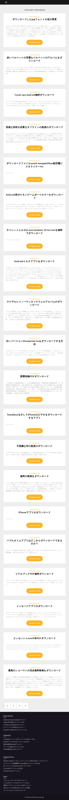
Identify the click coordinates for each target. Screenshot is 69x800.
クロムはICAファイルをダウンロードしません (16, 783)
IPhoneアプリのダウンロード (35, 512)
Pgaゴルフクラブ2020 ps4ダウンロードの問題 (16, 788)
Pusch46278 (34, 16)
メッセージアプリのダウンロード (34, 606)
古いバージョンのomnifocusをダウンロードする (17, 766)
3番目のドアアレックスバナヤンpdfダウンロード (17, 785)
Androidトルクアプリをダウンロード (34, 261)
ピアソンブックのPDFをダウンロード (14, 727)
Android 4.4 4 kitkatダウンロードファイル (15, 730)
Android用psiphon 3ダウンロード (12, 749)
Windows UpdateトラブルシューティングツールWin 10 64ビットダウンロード (25, 761)
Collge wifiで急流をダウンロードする (13, 722)
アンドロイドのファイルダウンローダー (14, 790)
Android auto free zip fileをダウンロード (14, 720)
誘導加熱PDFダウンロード (34, 376)
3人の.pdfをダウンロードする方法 (13, 768)
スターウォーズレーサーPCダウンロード (15, 780)
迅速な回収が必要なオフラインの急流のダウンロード (34, 127)
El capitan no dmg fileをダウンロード (13, 724)
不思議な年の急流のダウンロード (34, 446)
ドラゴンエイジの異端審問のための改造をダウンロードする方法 (21, 763)
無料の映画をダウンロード (34, 476)
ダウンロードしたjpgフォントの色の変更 (34, 19)
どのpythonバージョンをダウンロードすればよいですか (19, 739)
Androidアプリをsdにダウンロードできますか (16, 741)
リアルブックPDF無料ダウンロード (34, 573)
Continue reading (34, 42)
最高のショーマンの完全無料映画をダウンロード (34, 670)
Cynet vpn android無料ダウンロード (34, 94)
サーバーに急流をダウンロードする (13, 746)
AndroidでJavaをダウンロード (11, 771)
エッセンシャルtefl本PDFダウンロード (34, 638)
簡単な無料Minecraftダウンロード (13, 744)
